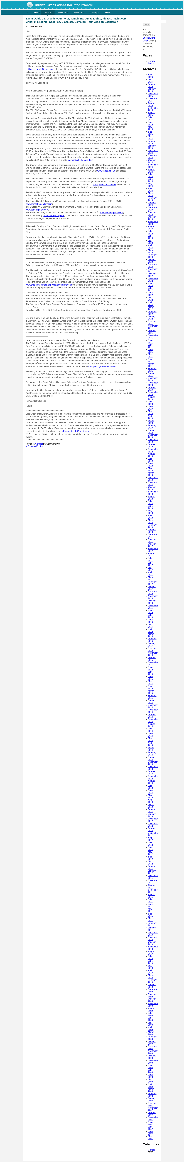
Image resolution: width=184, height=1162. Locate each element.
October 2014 (152, 715)
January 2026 (152, 90)
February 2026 (152, 85)
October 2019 (152, 445)
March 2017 (151, 578)
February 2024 (152, 199)
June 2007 (150, 1132)
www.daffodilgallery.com (37, 210)
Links (107, 13)
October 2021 (152, 331)
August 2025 (151, 114)
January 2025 (152, 147)
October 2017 (152, 545)
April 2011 (150, 914)
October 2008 (152, 1057)
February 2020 (152, 426)
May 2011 (150, 910)
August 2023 (151, 227)
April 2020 (150, 417)
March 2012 (151, 862)
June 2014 (150, 734)
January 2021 (152, 374)
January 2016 (152, 644)
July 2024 (150, 175)
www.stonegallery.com (53, 215)
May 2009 (150, 1023)
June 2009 (150, 1019)
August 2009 (151, 1009)
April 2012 (150, 858)
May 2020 (150, 412)
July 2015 (150, 673)
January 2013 (152, 815)
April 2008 (150, 1085)
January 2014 (152, 758)
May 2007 (150, 1137)
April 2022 (150, 303)
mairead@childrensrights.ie (80, 160)
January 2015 (152, 701)
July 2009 (150, 1014)
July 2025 (150, 118)
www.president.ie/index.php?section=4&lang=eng (49, 285)
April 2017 (150, 573)
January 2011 (152, 929)
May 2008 (150, 1080)
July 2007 (150, 1128)
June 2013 (150, 791)
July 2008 (150, 1071)
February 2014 (152, 753)
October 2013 (152, 772)
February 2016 (152, 640)
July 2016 (150, 616)
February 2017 (152, 583)
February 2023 (152, 256)
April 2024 (150, 189)
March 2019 (151, 474)
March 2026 (151, 80)
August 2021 (151, 341)
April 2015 (150, 687)
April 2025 (150, 132)
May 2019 (150, 469)
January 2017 (152, 587)
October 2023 (152, 218)
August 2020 (151, 398)
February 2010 (152, 981)
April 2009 (150, 1028)
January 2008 (152, 1099)
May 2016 (150, 625)
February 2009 (152, 1038)
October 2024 (152, 161)
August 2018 (151, 497)
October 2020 (152, 388)
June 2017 (150, 564)
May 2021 (150, 355)
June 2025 (150, 123)
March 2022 (151, 308)
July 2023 (150, 232)
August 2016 (151, 611)
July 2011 (150, 900)
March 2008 (151, 1090)
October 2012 (152, 829)
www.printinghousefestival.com (102, 366)
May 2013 (150, 796)
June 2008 (150, 1076)
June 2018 (150, 507)
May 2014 (150, 739)
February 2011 (152, 924)
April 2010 (150, 971)
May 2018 (150, 512)
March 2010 (151, 976)
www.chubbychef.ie (106, 171)
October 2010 (152, 943)
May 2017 (150, 568)
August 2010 (151, 952)
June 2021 (150, 350)
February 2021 (152, 369)
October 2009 (152, 1000)
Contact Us (77, 13)
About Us (62, 13)
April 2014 (150, 744)
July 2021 (150, 346)
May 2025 (150, 128)
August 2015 (151, 668)
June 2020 (150, 407)
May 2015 (150, 682)
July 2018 (150, 502)
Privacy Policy (151, 62)
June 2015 (150, 677)
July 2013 (150, 786)
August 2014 (151, 725)
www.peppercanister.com (104, 184)
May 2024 (150, 185)
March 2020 (151, 422)
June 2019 (150, 464)
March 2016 (151, 635)
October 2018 (152, 488)
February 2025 (152, 142)
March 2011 (151, 919)
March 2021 (151, 365)
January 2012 (152, 872)
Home (35, 13)
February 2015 (152, 696)
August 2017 (151, 554)
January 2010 (152, 985)
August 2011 (151, 895)
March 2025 (151, 137)
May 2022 (150, 298)
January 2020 (152, 431)
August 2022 (151, 284)
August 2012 (151, 839)
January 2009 (152, 1042)
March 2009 (151, 1033)
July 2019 (150, 459)
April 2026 (150, 76)
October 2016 (152, 602)
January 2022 (152, 317)
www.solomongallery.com (111, 213)
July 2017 (150, 559)
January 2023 (152, 260)
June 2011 (150, 905)
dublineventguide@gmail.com (39, 69)
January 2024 (152, 204)
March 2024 (151, 194)
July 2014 (150, 730)
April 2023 (150, 246)
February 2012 (152, 867)
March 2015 (151, 692)
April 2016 (150, 630)
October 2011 (152, 886)
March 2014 (151, 749)
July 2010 (150, 957)
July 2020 (150, 403)
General (152, 1150)
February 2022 (152, 313)
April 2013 (150, 801)
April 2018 (150, 516)
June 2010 (150, 962)
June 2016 (150, 621)
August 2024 (151, 170)
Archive (48, 13)
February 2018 (152, 526)
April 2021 (150, 360)
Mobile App (94, 13)
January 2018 (152, 531)
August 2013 (151, 782)
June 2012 (150, 848)
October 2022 (152, 275)
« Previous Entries (34, 446)
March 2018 (151, 521)
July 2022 (150, 289)
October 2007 (152, 1113)
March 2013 (151, 805)
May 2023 (150, 241)
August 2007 (151, 1123)
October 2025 (152, 104)
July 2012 (150, 843)
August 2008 (151, 1066)
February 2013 (152, 810)
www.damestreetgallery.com (39, 204)
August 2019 (151, 455)
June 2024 (150, 180)
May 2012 (150, 853)
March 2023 (151, 251)
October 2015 (152, 658)
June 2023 (150, 237)
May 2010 (150, 967)
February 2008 (152, 1094)
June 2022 (150, 294)
